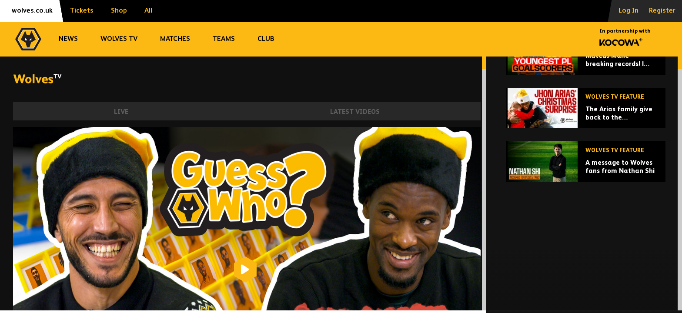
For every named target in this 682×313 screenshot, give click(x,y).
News (68, 39)
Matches (175, 39)
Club (265, 39)
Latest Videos (355, 112)
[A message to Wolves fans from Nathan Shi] (585, 221)
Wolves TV (118, 39)
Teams (224, 39)
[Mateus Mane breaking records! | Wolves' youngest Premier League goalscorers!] (585, 114)
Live (121, 112)
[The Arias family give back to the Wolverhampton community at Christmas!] (585, 168)
